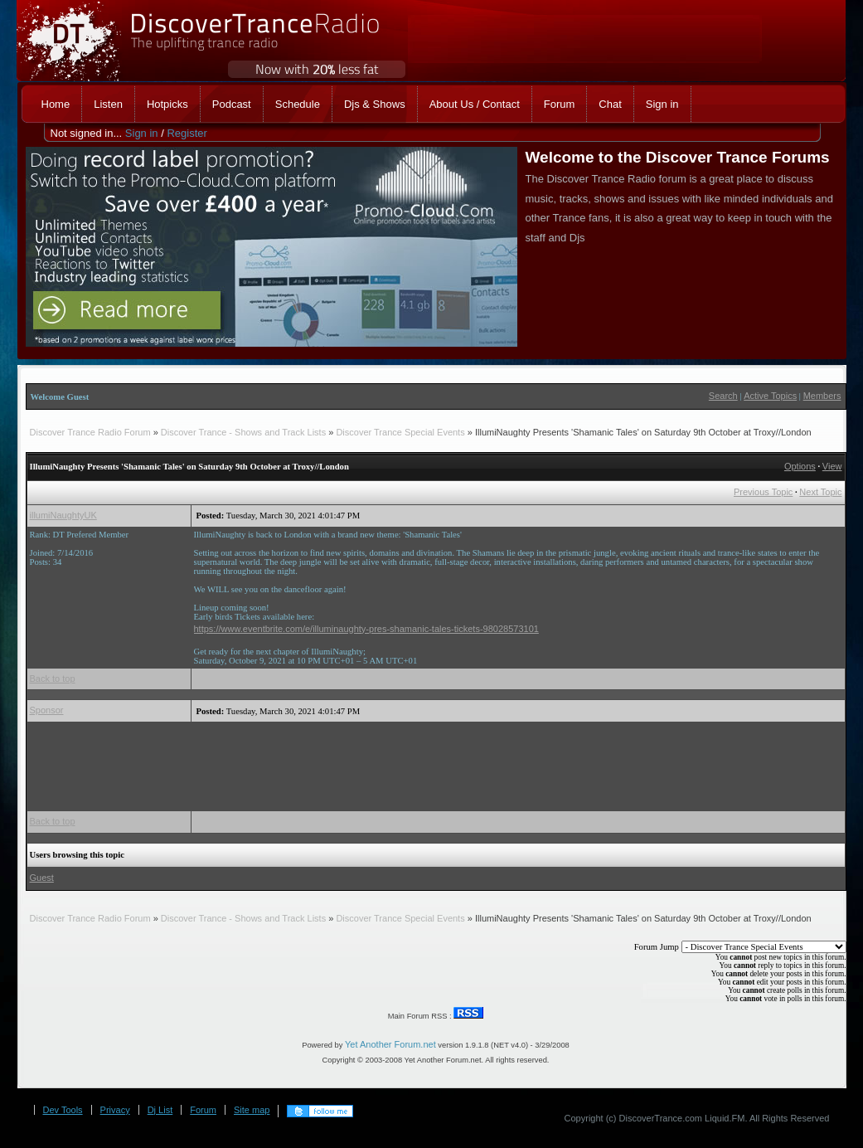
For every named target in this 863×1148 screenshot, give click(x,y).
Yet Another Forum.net (390, 1044)
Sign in (141, 133)
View (832, 466)
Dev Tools (63, 1110)
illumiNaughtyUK (63, 515)
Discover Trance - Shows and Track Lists (244, 432)
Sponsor (47, 710)
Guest (42, 878)
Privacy (115, 1110)
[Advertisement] (496, 762)
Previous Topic (763, 492)
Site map (251, 1110)
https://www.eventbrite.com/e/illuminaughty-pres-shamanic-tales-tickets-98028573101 (366, 629)
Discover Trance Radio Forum (90, 432)
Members (822, 396)
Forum (203, 1110)
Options (800, 466)
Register (186, 133)
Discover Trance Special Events (401, 432)
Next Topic (820, 492)
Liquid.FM (724, 1118)
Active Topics (770, 396)
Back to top (52, 678)
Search (723, 396)
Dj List (160, 1110)
